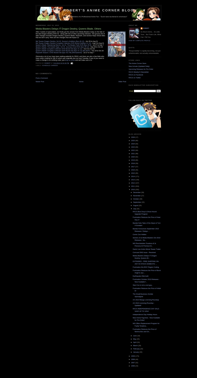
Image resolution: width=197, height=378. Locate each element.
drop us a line (70, 60)
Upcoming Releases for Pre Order (141, 69)
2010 (133, 189)
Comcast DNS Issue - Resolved (144, 252)
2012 (133, 183)
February (136, 349)
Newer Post (40, 82)
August (136, 205)
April (135, 342)
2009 (133, 356)
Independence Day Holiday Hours (145, 314)
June (135, 336)
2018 (133, 163)
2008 (133, 359)
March (135, 345)
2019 (133, 160)
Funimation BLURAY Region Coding (146, 267)
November (137, 196)
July (135, 209)
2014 (133, 176)
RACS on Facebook (136, 75)
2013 (133, 180)
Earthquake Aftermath (141, 276)
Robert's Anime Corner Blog (98, 10)
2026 (133, 137)
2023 (133, 147)
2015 (133, 173)
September (137, 202)
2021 (133, 154)
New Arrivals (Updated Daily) (139, 66)
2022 (133, 150)
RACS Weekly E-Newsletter (139, 72)
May (135, 339)
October (136, 199)
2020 (133, 157)
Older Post (122, 82)
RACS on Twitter (135, 78)
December (137, 192)
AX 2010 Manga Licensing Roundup (146, 300)
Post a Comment (42, 78)
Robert (146, 28)
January (136, 352)
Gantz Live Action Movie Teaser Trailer (147, 249)
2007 (133, 363)
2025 (133, 140)
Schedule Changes (50, 65)
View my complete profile (139, 40)
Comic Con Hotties (139, 234)
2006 (133, 366)
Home (81, 82)
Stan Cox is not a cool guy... (143, 285)
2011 (133, 186)
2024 (133, 144)
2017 (133, 167)
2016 (133, 170)
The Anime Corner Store (137, 63)
